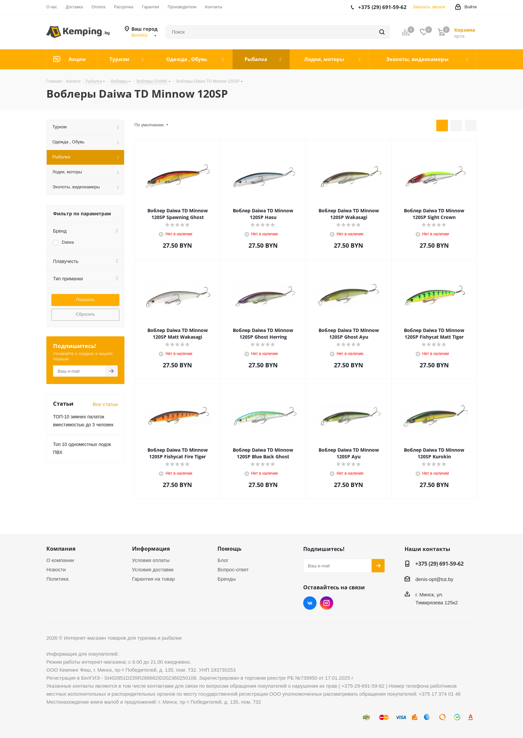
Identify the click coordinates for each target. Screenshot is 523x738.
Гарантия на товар (153, 579)
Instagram (326, 603)
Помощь (229, 548)
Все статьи (105, 404)
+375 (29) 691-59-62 (439, 563)
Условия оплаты (151, 560)
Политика (57, 579)
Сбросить (85, 314)
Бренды (226, 579)
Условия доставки (152, 569)
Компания (60, 548)
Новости (56, 569)
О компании (60, 560)
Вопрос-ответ (232, 569)
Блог (222, 560)
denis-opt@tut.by (434, 579)
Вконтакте (310, 603)
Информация (151, 548)
